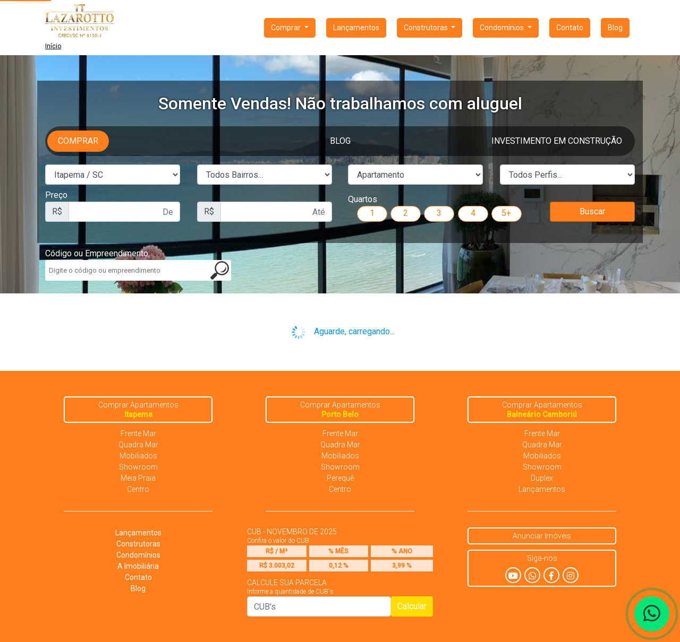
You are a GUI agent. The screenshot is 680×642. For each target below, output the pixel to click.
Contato (569, 27)
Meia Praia (138, 478)
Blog (615, 27)
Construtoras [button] (426, 27)
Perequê (340, 478)
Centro (138, 489)
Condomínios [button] (502, 27)
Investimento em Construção (556, 141)
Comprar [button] (286, 27)
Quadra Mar (138, 444)
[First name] (124, 212)
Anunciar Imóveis (542, 536)
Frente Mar (138, 433)
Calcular (412, 606)
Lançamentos (356, 27)
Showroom (138, 467)
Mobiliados (138, 456)
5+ (506, 213)
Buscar (592, 211)
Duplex (542, 478)
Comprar (78, 141)
